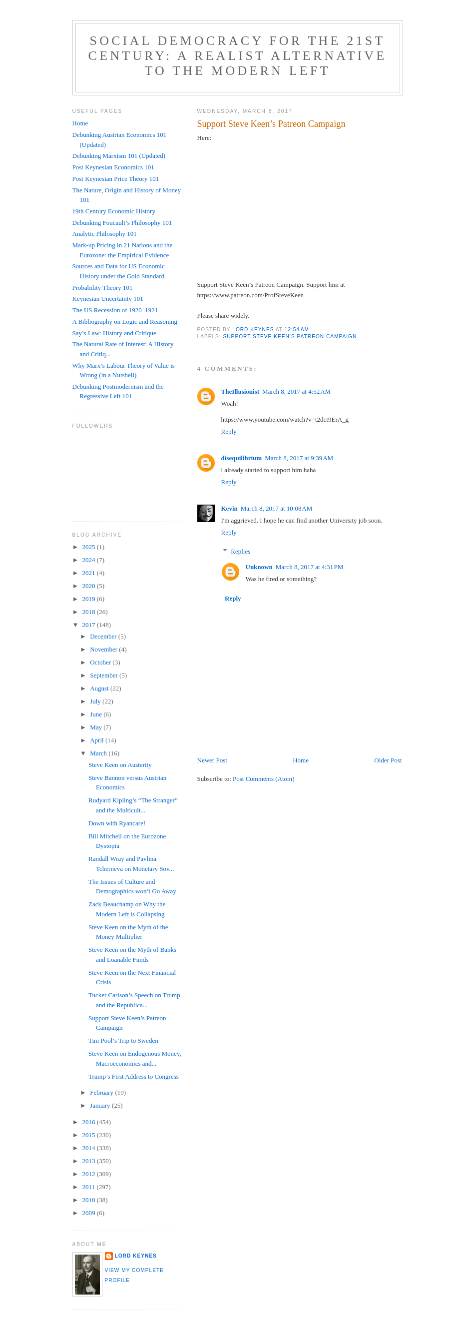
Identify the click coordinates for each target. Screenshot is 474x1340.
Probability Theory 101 (102, 287)
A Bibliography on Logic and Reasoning (125, 321)
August (100, 688)
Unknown (259, 567)
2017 (89, 625)
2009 (89, 1213)
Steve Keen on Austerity (120, 764)
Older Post (388, 760)
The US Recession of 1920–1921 (115, 310)
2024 (89, 560)
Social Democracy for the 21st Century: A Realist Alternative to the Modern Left (237, 55)
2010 (89, 1200)
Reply (229, 431)
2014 (89, 1148)
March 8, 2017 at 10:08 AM (277, 508)
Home (301, 760)
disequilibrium (241, 458)
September (104, 675)
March (99, 753)
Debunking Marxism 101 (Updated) (119, 155)
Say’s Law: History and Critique (114, 333)
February (102, 1092)
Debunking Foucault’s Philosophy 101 (122, 222)
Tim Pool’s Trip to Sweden (123, 1040)
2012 (89, 1174)
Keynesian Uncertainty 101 (107, 298)
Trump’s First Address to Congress (133, 1076)
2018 (89, 612)
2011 (89, 1187)
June (96, 714)
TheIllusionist (240, 391)
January (101, 1105)
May (96, 727)
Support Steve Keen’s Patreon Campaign (290, 336)
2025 (89, 547)
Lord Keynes (136, 1256)
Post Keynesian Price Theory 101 (115, 178)
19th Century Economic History (113, 211)
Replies (240, 551)
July (96, 701)
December (104, 636)
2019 (89, 599)
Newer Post (212, 760)
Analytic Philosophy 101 (104, 233)
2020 (89, 586)
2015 (89, 1135)
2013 (89, 1161)
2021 (89, 573)
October (101, 662)
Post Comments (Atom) (264, 778)
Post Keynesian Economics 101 (113, 167)
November (104, 649)
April (97, 740)
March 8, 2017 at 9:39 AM (299, 458)
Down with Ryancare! (116, 823)
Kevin (229, 508)
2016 (89, 1122)
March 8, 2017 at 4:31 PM (310, 567)
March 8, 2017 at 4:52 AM (296, 391)
